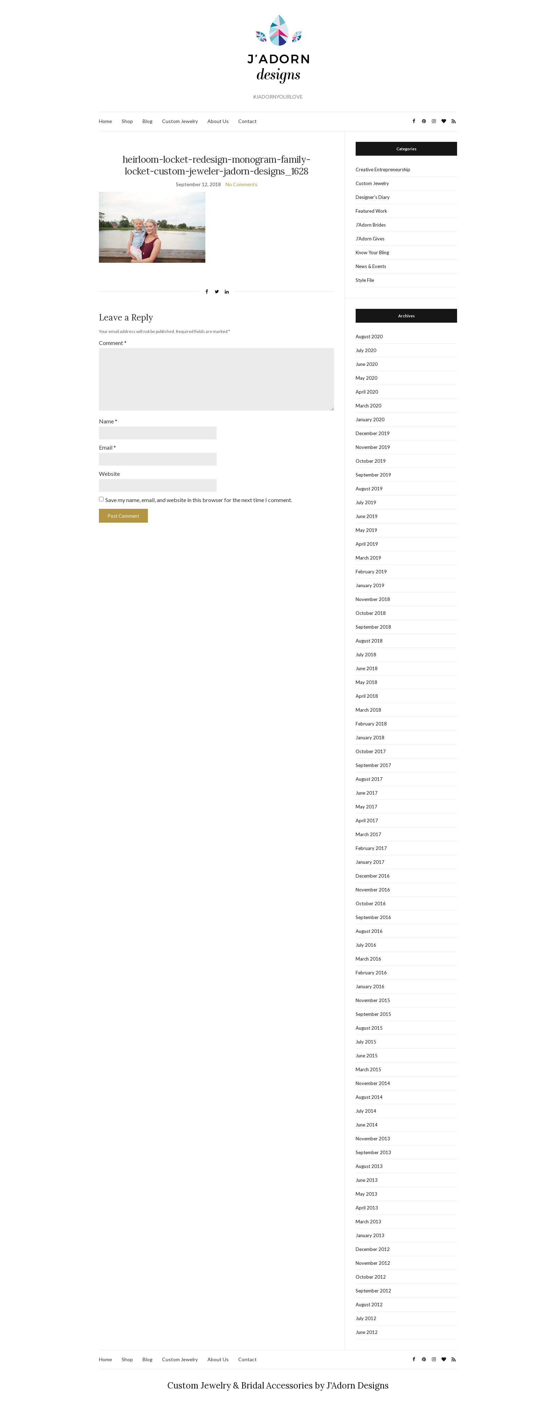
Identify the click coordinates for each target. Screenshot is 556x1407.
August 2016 (369, 931)
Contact (247, 121)
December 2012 (373, 1249)
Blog (147, 121)
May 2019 (366, 530)
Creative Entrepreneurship (383, 169)
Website (109, 470)
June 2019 (367, 516)
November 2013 (373, 1138)
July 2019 (366, 502)
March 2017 (368, 834)
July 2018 (366, 654)
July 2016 (366, 945)
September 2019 (373, 475)
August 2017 (369, 779)
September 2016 (373, 917)
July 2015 (366, 1042)
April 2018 (367, 696)
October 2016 (371, 903)
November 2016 (373, 889)
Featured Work (371, 211)
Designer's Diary (373, 197)
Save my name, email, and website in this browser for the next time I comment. (198, 496)
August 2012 (369, 1304)
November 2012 (373, 1263)
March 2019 (368, 558)
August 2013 (369, 1166)
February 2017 (371, 848)
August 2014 (369, 1097)
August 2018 (369, 641)
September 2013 (373, 1152)
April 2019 (367, 544)
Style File (365, 280)
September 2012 (373, 1291)
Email (107, 444)
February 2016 (371, 972)
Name (108, 418)
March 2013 (368, 1221)
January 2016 (370, 986)
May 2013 (366, 1194)
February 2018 (371, 724)
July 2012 (366, 1318)
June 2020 (367, 364)
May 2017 (366, 807)
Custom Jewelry (180, 121)
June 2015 (367, 1055)
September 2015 (373, 1014)
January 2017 (370, 862)
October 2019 (371, 461)
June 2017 (367, 793)
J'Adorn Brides (371, 225)
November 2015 (373, 1000)
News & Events (371, 266)
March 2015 (368, 1069)
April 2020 (367, 392)
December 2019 (373, 433)
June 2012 (367, 1332)
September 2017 (373, 765)
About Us (218, 121)
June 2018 (367, 668)
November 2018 (373, 599)
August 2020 (369, 336)
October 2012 (371, 1277)
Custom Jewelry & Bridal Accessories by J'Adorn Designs (278, 1385)
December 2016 (373, 876)
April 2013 (367, 1208)
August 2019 (369, 488)
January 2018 (370, 737)
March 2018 (368, 710)
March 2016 (368, 959)
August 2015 (369, 1028)
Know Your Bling (372, 252)
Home (105, 121)
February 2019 (371, 571)
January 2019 (370, 585)
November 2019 (373, 447)
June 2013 (367, 1180)
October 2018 (371, 613)
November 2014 (373, 1083)
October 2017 (371, 751)
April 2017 (367, 820)
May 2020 (366, 378)
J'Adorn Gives (370, 238)
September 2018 (373, 627)
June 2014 (367, 1125)
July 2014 (366, 1111)
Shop (127, 121)
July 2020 (366, 350)
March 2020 (368, 405)
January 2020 (370, 419)
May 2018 (366, 682)
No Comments (241, 184)
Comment (113, 342)
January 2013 (370, 1235)
